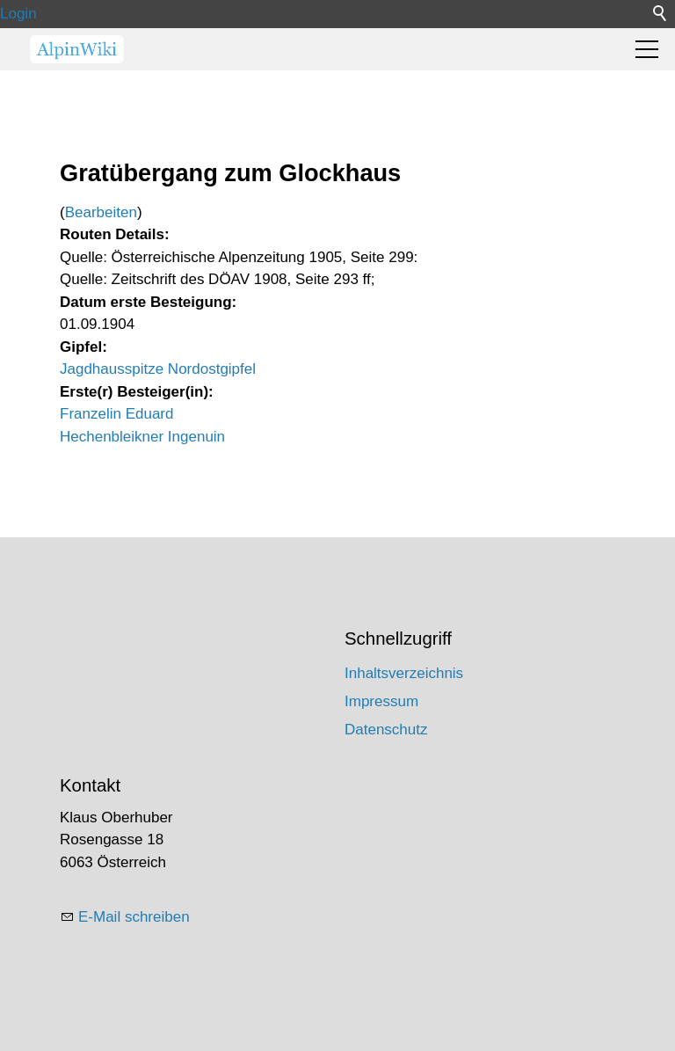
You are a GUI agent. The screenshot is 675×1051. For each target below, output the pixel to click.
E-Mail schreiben (134, 917)
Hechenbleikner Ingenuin (142, 436)
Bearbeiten (101, 212)
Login (18, 13)
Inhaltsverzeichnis (404, 673)
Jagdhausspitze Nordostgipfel (158, 369)
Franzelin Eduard (116, 413)
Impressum (381, 701)
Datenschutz (386, 729)
